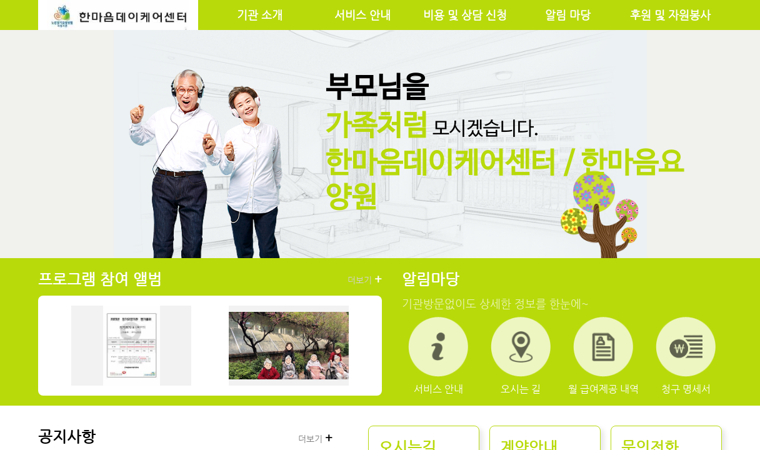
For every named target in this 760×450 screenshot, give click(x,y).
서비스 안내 (362, 15)
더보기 (365, 279)
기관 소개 (259, 15)
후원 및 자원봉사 (670, 15)
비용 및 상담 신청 (465, 15)
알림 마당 (568, 15)
